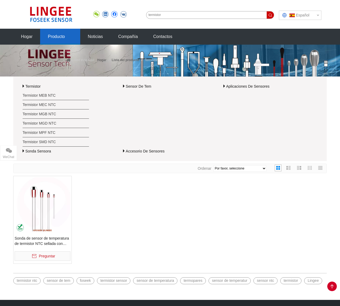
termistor (291, 280)
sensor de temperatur (229, 280)
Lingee (313, 280)
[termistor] (206, 15)
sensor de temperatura (155, 280)
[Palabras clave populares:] (270, 15)
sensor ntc (265, 280)
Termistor (33, 86)
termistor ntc (27, 280)
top (332, 286)
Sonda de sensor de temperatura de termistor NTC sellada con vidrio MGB (42, 241)
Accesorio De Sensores (145, 151)
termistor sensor (113, 280)
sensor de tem (58, 280)
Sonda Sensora (38, 151)
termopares (193, 280)
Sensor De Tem (138, 86)
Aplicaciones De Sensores (247, 86)
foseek (85, 280)
